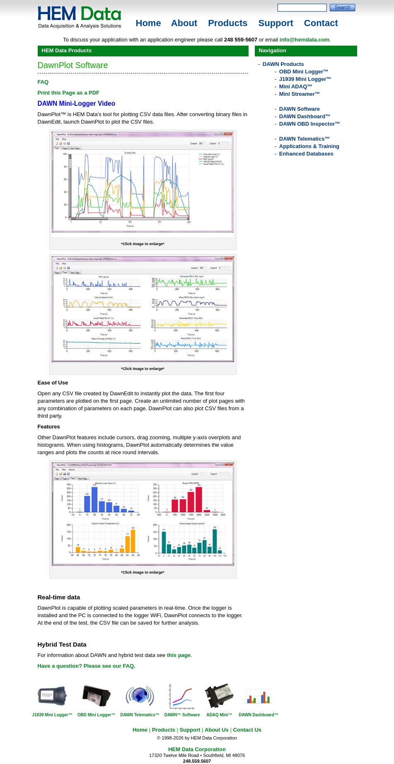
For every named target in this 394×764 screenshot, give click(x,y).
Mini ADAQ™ (295, 86)
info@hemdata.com (304, 39)
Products (227, 23)
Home (148, 23)
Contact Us (247, 730)
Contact (321, 23)
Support (276, 23)
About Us (217, 730)
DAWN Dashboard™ (305, 116)
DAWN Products (283, 64)
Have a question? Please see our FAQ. (86, 666)
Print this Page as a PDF (69, 93)
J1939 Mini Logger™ (305, 79)
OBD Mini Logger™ (304, 71)
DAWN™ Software (182, 715)
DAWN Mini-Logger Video (77, 103)
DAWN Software (299, 109)
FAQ (43, 82)
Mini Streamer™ (299, 94)
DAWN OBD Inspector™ (309, 124)
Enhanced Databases (306, 154)
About (184, 23)
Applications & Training (309, 146)
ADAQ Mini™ (219, 715)
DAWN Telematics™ (304, 139)
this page (179, 655)
